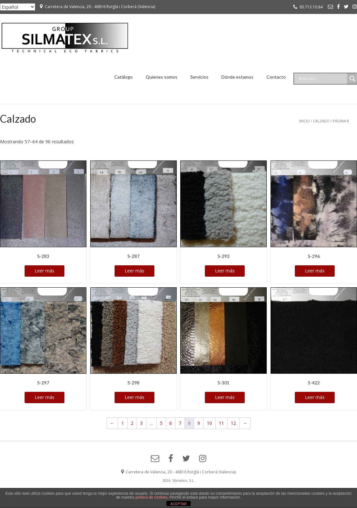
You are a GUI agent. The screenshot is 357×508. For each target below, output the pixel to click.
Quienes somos (161, 77)
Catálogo (123, 77)
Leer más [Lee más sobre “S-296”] (315, 271)
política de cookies (151, 497)
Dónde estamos (237, 77)
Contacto (276, 77)
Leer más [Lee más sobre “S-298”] (134, 397)
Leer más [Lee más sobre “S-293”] (225, 271)
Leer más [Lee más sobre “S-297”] (44, 397)
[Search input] (322, 78)
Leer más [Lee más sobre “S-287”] (134, 271)
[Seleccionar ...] (17, 7)
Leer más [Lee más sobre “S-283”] (44, 271)
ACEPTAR (178, 504)
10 (209, 423)
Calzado (321, 120)
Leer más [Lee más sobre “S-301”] (225, 397)
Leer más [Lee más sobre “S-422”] (315, 397)
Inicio (304, 120)
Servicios (199, 77)
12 (233, 423)
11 (221, 423)
